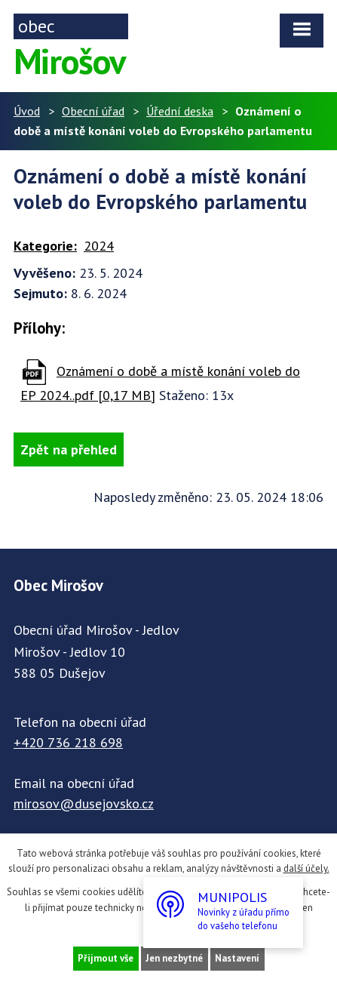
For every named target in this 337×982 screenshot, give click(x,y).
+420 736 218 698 (68, 742)
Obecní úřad (93, 111)
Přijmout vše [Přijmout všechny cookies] (105, 958)
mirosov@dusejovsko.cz (84, 803)
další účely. (306, 868)
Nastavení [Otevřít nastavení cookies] (237, 958)
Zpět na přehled (68, 449)
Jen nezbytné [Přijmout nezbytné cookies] (174, 958)
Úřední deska (179, 111)
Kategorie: (45, 245)
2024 (99, 245)
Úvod (27, 111)
